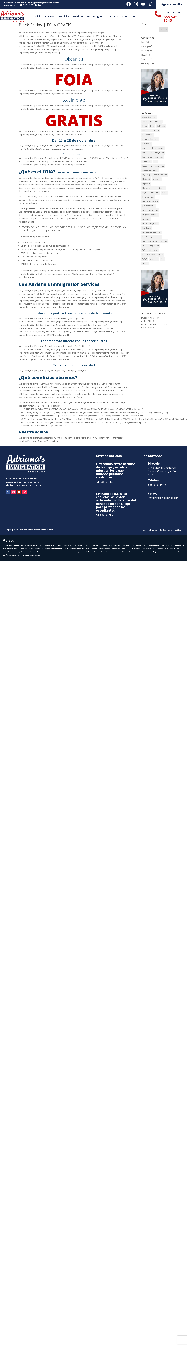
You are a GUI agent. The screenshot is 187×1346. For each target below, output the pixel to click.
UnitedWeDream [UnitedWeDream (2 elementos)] (149, 254)
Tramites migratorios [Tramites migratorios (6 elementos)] (150, 245)
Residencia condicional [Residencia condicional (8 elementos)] (151, 232)
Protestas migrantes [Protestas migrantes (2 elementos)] (150, 223)
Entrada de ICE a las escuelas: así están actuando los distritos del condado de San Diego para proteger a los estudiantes (116, 502)
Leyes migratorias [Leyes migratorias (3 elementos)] (160, 175)
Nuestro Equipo (149, 530)
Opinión (144, 55)
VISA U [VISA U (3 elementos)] (144, 263)
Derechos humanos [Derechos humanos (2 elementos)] (150, 139)
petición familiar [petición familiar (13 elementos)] (148, 206)
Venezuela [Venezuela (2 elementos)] (154, 259)
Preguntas (99, 16)
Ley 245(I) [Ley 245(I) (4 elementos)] (146, 175)
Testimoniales (81, 16)
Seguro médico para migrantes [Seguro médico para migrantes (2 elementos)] (154, 241)
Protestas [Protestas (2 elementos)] (146, 219)
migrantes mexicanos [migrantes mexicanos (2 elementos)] (150, 192)
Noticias (114, 16)
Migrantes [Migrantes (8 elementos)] (146, 183)
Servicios (64, 16)
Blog (143, 42)
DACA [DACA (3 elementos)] (156, 130)
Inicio (38, 16)
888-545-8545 (171, 18)
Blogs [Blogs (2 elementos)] (152, 126)
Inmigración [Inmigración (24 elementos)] (147, 166)
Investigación (147, 46)
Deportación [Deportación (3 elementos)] (147, 135)
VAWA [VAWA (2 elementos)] (144, 259)
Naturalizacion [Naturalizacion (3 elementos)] (148, 197)
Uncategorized (147, 63)
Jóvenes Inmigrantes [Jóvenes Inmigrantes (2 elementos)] (150, 170)
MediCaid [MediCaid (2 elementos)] (146, 179)
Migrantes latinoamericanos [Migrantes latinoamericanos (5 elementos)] (153, 188)
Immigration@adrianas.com (43, 2)
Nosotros (50, 16)
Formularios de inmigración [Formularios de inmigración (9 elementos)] (153, 152)
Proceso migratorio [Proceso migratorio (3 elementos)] (150, 210)
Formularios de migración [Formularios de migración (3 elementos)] (152, 157)
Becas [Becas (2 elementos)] (144, 126)
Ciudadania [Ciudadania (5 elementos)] (146, 130)
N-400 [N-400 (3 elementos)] (164, 192)
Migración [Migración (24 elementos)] (157, 179)
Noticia (144, 50)
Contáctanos (130, 16)
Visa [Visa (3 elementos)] (162, 259)
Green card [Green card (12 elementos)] (146, 161)
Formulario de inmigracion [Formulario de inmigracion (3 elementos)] (152, 148)
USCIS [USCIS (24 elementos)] (160, 254)
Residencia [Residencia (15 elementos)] (146, 228)
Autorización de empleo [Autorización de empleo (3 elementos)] (151, 121)
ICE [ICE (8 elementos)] (155, 161)
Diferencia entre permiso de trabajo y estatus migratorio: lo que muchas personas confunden (116, 470)
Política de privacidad (170, 530)
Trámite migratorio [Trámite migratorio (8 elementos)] (149, 250)
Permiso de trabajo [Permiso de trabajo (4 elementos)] (150, 201)
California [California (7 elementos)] (161, 126)
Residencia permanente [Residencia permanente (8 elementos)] (151, 237)
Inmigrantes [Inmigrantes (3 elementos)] (159, 166)
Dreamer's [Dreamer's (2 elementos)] (146, 144)
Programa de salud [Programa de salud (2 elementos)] (150, 215)
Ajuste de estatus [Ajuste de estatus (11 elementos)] (149, 117)
